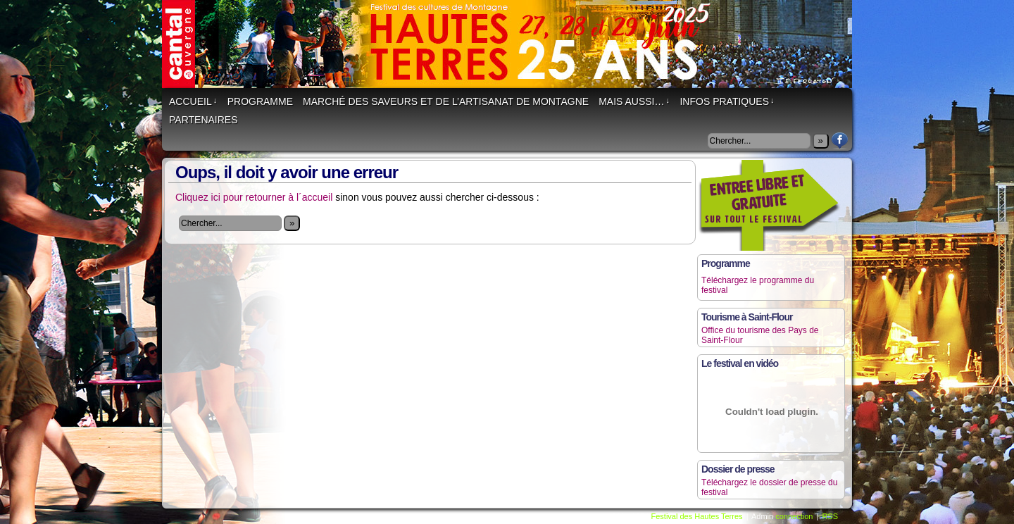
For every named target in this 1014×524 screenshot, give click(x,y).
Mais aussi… (634, 101)
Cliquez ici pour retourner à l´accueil (253, 197)
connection (794, 516)
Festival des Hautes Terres (514, 51)
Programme (260, 101)
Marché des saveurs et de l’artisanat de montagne (446, 101)
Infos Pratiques (727, 101)
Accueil (193, 101)
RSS (830, 516)
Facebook (840, 140)
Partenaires (203, 119)
